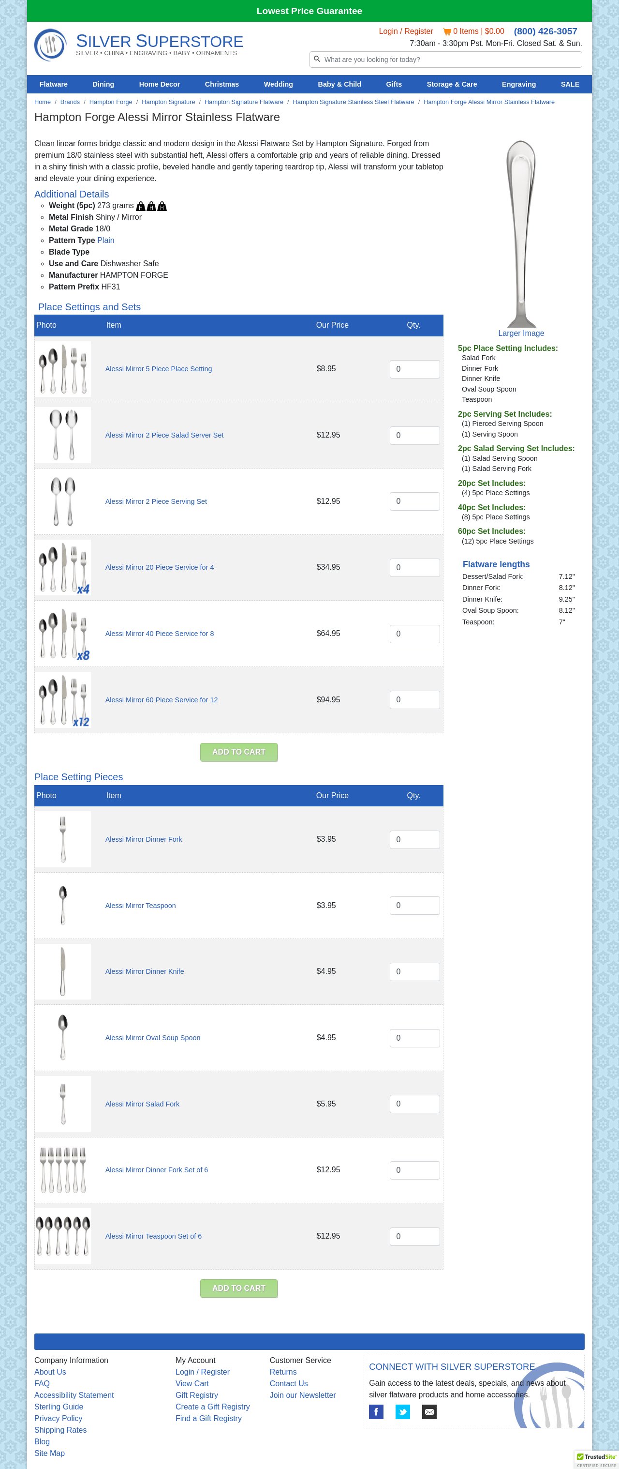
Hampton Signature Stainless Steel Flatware (353, 102)
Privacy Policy (58, 1418)
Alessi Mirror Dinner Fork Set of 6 (156, 1170)
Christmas (222, 84)
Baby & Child (340, 84)
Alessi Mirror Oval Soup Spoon (153, 1038)
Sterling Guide (58, 1407)
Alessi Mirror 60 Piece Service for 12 (161, 700)
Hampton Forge (111, 102)
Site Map (49, 1453)
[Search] (446, 59)
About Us (50, 1372)
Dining (104, 84)
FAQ (42, 1383)
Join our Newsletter (303, 1395)
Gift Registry (197, 1395)
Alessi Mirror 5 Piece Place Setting (158, 369)
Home (42, 102)
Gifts (394, 84)
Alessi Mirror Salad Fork (142, 1104)
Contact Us (289, 1383)
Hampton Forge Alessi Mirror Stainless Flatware (489, 102)
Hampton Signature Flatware (244, 102)
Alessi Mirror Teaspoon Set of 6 (153, 1236)
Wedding (279, 84)
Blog (42, 1442)
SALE (570, 84)
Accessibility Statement (74, 1395)
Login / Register (406, 31)
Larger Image (521, 333)
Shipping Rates (60, 1430)
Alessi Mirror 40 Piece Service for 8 (159, 633)
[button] (597, 1460)
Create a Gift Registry (213, 1407)
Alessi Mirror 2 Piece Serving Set (156, 501)
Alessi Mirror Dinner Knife (144, 971)
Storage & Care (452, 84)
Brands (70, 102)
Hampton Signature (168, 102)
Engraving (519, 84)
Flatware (54, 84)
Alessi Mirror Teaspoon (140, 905)
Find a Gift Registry (209, 1418)
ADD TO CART (238, 752)
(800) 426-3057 (545, 31)
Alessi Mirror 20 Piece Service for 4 (159, 567)
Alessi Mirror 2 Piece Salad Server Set (164, 435)
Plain (106, 240)
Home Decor (159, 84)
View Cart (192, 1383)
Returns (283, 1372)
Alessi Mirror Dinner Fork (143, 839)
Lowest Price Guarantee (310, 11)
